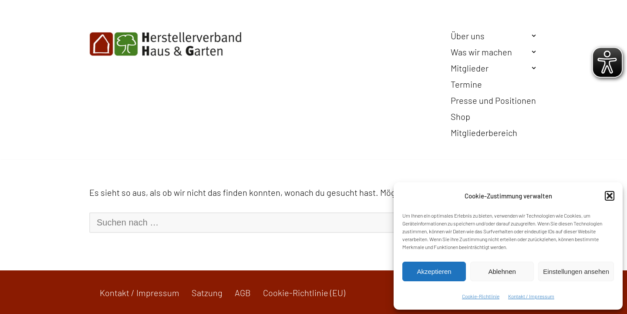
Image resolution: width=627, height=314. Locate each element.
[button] (609, 195)
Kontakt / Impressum (531, 296)
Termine (466, 84)
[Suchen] (303, 222)
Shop (460, 116)
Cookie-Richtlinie (480, 296)
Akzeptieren (434, 271)
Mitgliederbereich (484, 132)
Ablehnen (502, 271)
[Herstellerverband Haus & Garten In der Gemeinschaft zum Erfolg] (165, 44)
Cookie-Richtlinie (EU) (304, 292)
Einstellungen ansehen (576, 271)
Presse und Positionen (493, 100)
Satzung (207, 292)
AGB (243, 292)
